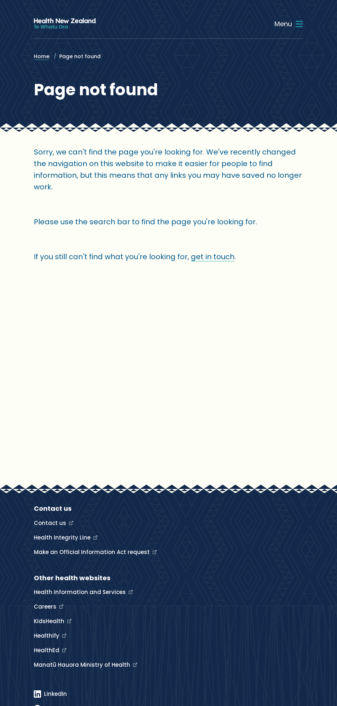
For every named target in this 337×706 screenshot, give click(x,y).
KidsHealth (50, 621)
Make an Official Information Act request (92, 552)
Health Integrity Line (63, 537)
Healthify (47, 635)
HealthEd (47, 650)
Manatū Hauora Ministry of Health (83, 665)
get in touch (212, 257)
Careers (46, 606)
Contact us (51, 523)
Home (41, 56)
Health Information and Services (80, 592)
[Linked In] (50, 694)
